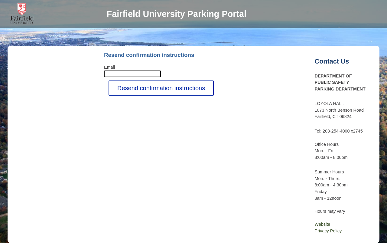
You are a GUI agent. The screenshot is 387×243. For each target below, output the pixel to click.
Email (109, 67)
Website (322, 224)
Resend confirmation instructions (161, 88)
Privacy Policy (328, 230)
